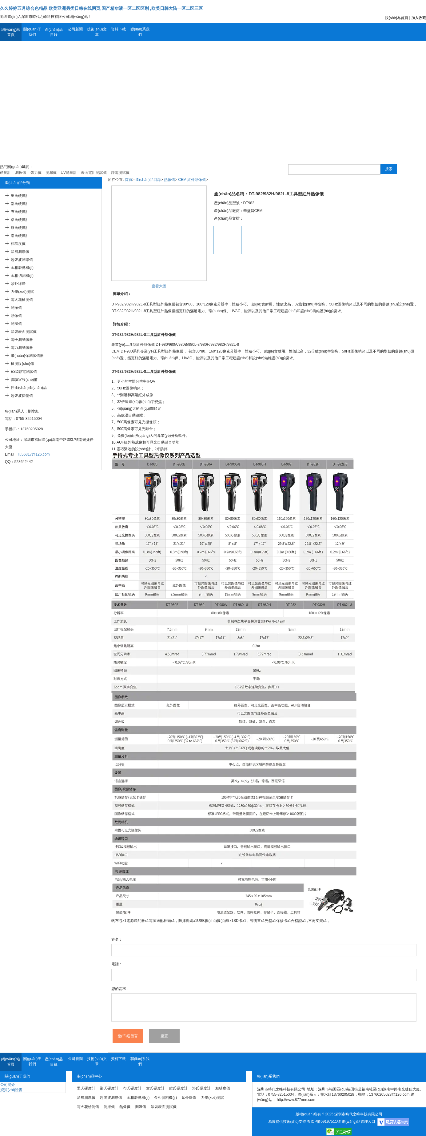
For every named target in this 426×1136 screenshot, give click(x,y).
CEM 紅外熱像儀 (192, 179)
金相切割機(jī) (22, 275)
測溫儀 (16, 323)
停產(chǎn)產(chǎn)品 (29, 387)
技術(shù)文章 (96, 32)
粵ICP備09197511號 (323, 1121)
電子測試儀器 (22, 339)
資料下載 (118, 29)
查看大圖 (159, 286)
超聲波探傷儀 (22, 395)
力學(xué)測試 (22, 291)
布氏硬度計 (20, 211)
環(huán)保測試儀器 (27, 355)
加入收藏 (418, 18)
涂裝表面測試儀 (24, 331)
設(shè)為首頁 (396, 18)
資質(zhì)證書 (11, 1090)
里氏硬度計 (20, 195)
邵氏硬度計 (20, 203)
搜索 (388, 169)
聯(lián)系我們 (140, 32)
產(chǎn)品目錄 (54, 32)
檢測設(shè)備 (22, 363)
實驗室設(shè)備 (24, 379)
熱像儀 (16, 315)
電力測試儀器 (22, 347)
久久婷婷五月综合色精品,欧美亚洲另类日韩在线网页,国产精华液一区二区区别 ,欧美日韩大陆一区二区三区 (101, 8)
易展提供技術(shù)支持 (287, 1121)
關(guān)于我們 (32, 32)
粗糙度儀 (18, 243)
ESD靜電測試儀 (24, 371)
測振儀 (16, 307)
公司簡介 (7, 1084)
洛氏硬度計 (20, 235)
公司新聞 (75, 29)
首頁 (128, 179)
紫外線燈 (18, 283)
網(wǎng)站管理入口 (358, 1121)
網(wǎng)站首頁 (10, 32)
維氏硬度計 (20, 227)
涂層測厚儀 (20, 251)
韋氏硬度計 (20, 219)
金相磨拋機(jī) (22, 267)
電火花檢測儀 (22, 299)
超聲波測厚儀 (22, 259)
